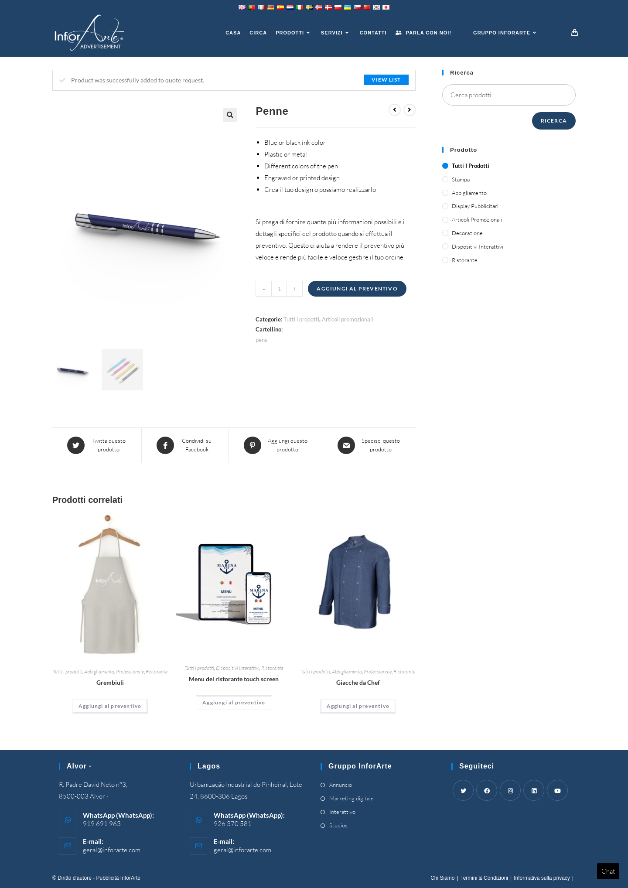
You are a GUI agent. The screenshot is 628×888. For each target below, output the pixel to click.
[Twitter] (463, 790)
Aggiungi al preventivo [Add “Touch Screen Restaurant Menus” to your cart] (233, 702)
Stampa (461, 179)
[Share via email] (369, 445)
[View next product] (409, 110)
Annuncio (340, 784)
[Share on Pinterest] (276, 445)
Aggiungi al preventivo (357, 288)
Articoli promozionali (347, 319)
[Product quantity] (279, 289)
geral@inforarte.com (111, 850)
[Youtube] (557, 790)
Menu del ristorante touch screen (234, 679)
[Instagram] (510, 790)
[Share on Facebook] (185, 445)
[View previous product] (395, 110)
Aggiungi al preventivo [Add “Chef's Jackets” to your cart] (358, 706)
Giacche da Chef (358, 682)
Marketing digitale (351, 798)
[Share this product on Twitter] (96, 445)
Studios (338, 825)
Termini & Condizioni (484, 878)
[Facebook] (486, 790)
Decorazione (467, 232)
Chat (608, 871)
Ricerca (554, 120)
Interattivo (342, 811)
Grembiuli (110, 682)
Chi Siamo (442, 878)
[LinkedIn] (533, 790)
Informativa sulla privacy (542, 878)
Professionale (130, 671)
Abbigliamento (99, 671)
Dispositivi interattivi (237, 668)
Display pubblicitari (475, 205)
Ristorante (156, 671)
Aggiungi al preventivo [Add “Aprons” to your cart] (109, 706)
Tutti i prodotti (301, 319)
